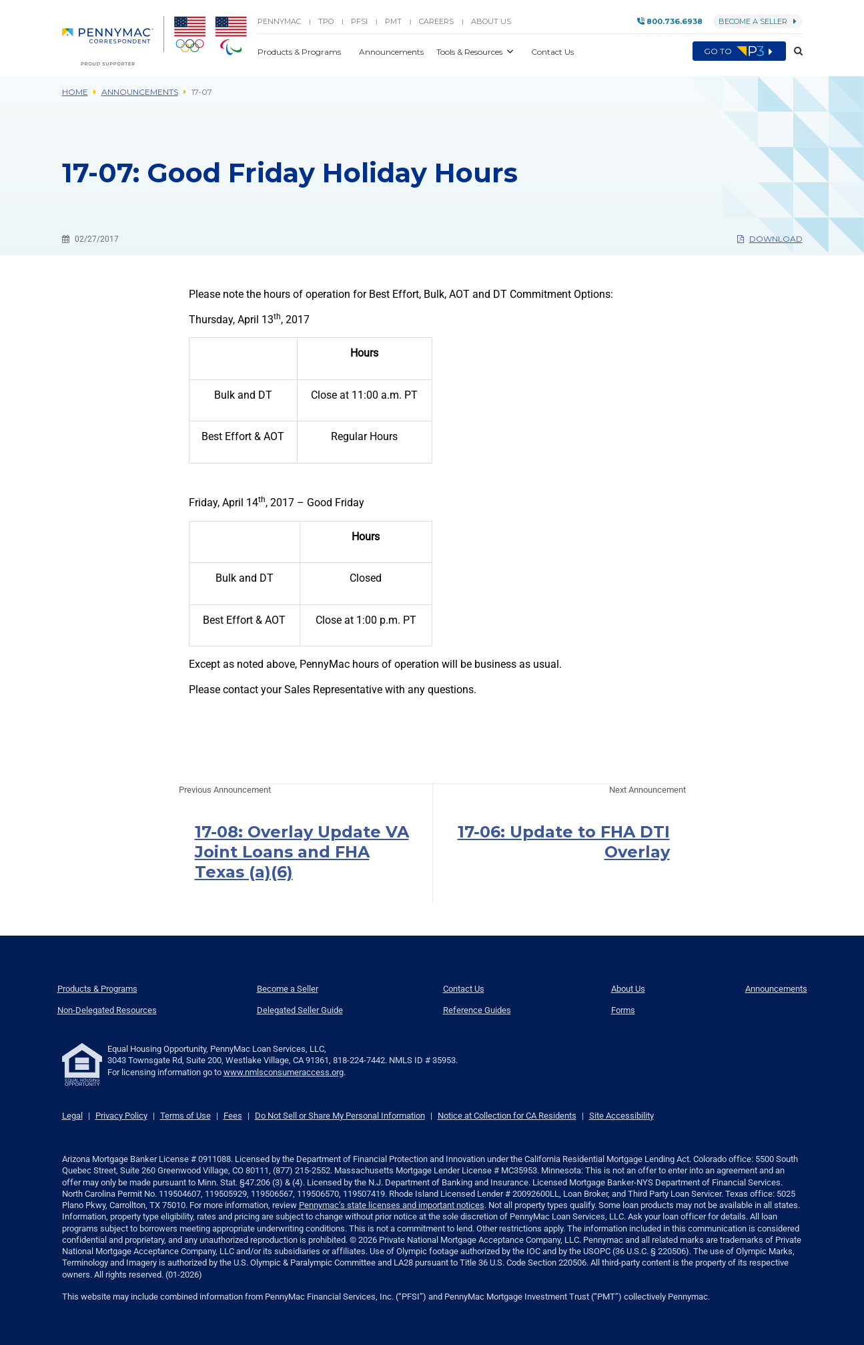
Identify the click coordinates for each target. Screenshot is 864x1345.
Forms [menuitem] (623, 1010)
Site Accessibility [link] (621, 1116)
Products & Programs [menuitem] (97, 989)
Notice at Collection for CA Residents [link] (507, 1116)
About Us (491, 21)
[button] (794, 51)
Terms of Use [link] (185, 1116)
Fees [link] (233, 1116)
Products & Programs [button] (300, 52)
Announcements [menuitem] (776, 989)
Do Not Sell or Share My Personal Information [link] (340, 1116)
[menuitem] (113, 40)
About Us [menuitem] (628, 989)
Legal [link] (72, 1116)
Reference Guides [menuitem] (477, 1010)
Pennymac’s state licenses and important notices (391, 1205)
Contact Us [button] (552, 52)
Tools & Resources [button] (470, 52)
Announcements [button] (392, 52)
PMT (393, 21)
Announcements (139, 92)
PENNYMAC (279, 21)
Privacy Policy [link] (121, 1116)
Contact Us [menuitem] (463, 989)
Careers (436, 21)
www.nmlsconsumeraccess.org (284, 1072)
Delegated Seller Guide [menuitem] (300, 1010)
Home (75, 92)
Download (770, 239)
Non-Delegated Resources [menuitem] (107, 1010)
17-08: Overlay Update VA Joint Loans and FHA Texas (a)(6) (302, 852)
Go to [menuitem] (739, 51)
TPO (326, 21)
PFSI (359, 21)
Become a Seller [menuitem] (287, 989)
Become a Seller (758, 21)
